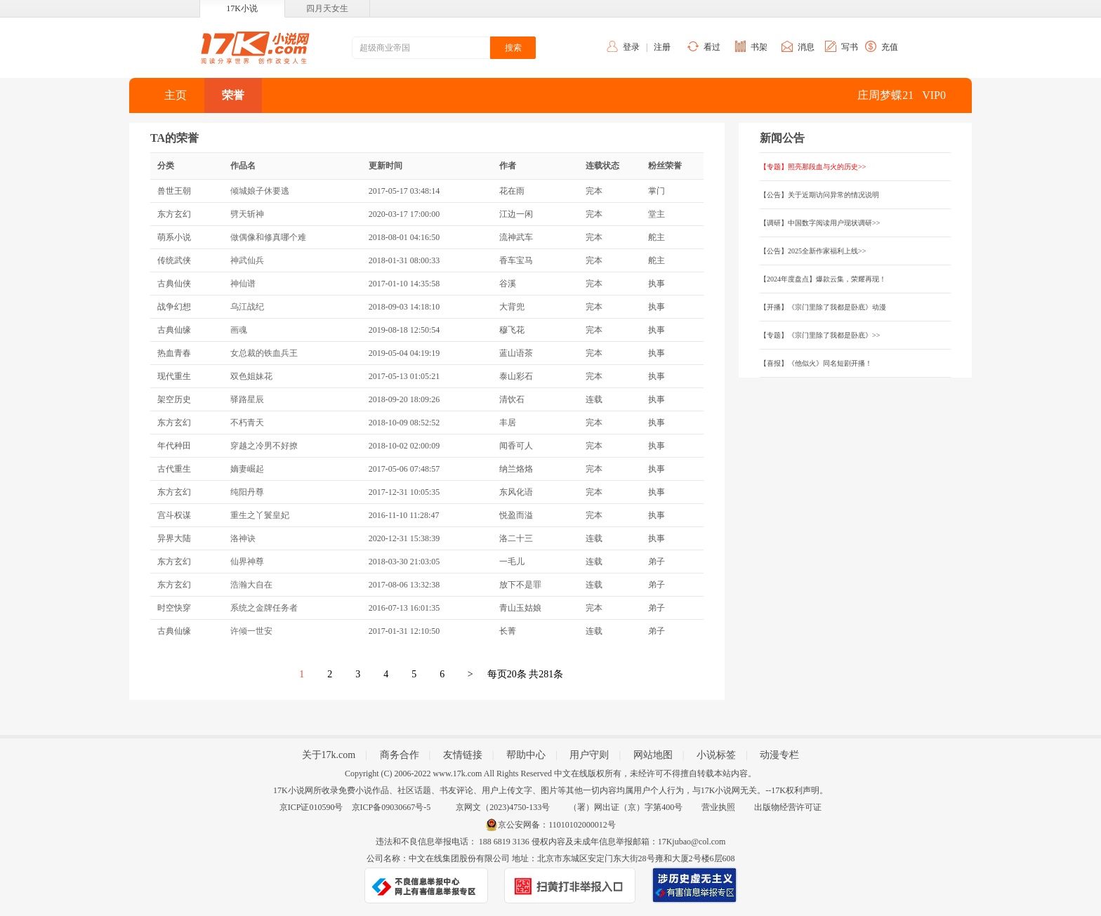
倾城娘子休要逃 (259, 191)
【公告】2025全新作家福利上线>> (813, 251)
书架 (759, 47)
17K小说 (242, 8)
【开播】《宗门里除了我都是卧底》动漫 (823, 307)
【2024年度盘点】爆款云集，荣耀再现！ (823, 279)
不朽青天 (247, 422)
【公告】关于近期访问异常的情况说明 (819, 195)
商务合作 (399, 755)
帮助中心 (526, 755)
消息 (806, 47)
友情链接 (462, 755)
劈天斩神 (247, 214)
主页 (175, 95)
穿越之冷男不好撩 (264, 446)
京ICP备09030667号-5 (391, 807)
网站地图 (653, 755)
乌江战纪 (247, 307)
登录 (631, 47)
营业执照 (718, 807)
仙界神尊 (247, 561)
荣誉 (233, 95)
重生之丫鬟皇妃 (259, 515)
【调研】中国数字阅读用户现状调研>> (820, 223)
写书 (849, 47)
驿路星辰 (247, 399)
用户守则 (589, 755)
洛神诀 (243, 538)
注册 (662, 47)
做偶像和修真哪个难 (268, 237)
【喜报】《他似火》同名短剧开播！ (816, 363)
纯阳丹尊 (247, 492)
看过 (712, 47)
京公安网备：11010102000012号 (557, 825)
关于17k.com (329, 755)
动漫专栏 (779, 755)
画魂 (238, 330)
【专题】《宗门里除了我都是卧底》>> (820, 335)
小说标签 (716, 755)
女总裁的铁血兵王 (264, 353)
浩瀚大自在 (251, 585)
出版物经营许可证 (788, 807)
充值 (889, 47)
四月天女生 (327, 8)
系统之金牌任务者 (264, 608)
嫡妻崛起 (247, 469)
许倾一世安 (251, 631)
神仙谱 (243, 283)
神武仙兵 (247, 260)
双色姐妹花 (251, 376)
